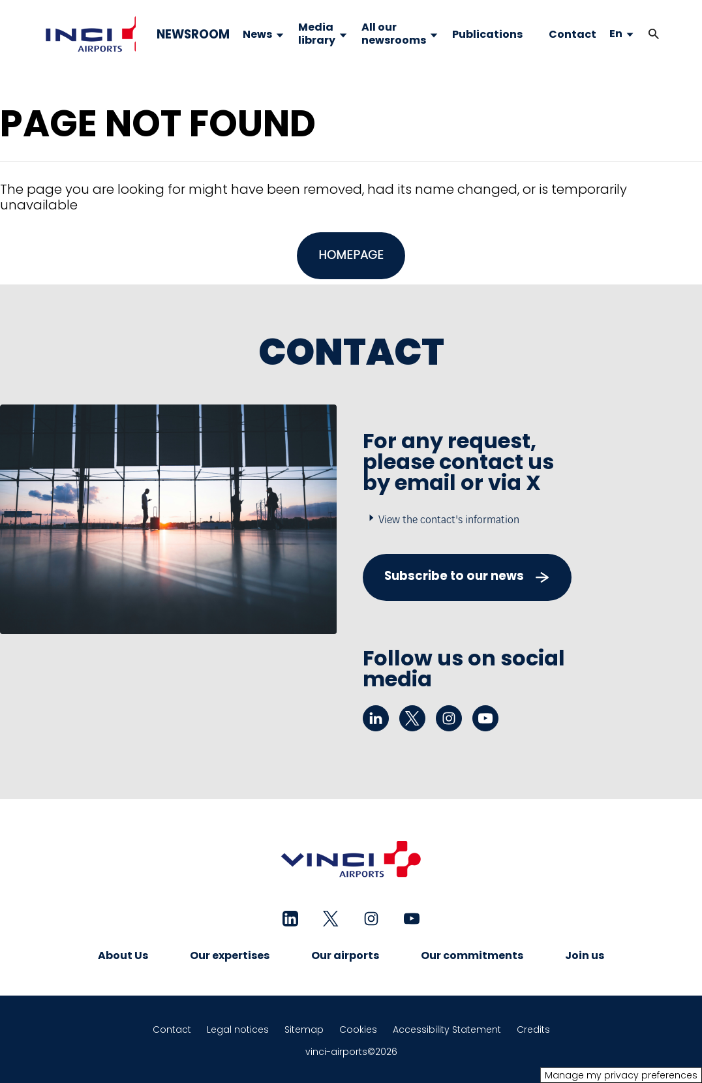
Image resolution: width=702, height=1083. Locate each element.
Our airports (345, 955)
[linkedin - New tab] (376, 718)
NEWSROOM (193, 34)
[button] (654, 34)
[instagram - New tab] (449, 718)
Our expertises (229, 955)
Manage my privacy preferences (621, 1075)
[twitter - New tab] (412, 718)
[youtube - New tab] (485, 718)
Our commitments (472, 955)
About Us (123, 955)
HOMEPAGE (351, 255)
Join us (584, 955)
